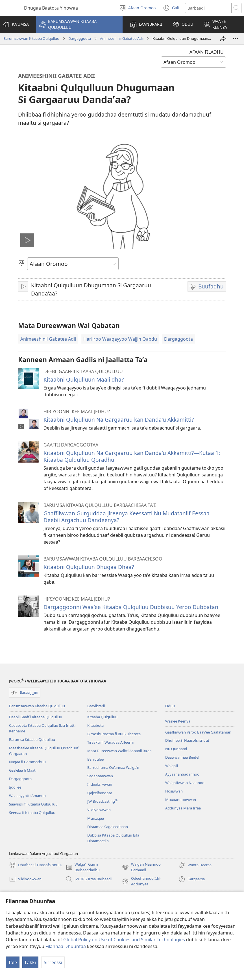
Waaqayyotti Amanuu (27, 795)
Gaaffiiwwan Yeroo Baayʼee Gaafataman (198, 732)
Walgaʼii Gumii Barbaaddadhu (83, 867)
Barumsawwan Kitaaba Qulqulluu (31, 38)
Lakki (30, 962)
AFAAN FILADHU (206, 52)
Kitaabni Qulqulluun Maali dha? (83, 379)
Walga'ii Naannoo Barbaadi (141, 867)
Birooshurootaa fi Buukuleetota (114, 733)
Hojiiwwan (174, 791)
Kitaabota (95, 725)
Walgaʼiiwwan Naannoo (184, 782)
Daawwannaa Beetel (182, 757)
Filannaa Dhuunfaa (65, 946)
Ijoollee (15, 787)
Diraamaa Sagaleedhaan (107, 826)
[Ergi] (223, 38)
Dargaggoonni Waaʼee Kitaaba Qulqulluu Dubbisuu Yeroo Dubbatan (130, 607)
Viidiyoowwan (99, 809)
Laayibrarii (96, 705)
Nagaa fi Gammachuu (27, 761)
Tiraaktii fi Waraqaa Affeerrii (110, 742)
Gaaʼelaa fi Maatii (23, 770)
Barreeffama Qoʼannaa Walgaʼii (113, 767)
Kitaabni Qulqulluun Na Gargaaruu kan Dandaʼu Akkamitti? (118, 419)
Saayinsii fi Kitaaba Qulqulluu (33, 804)
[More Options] (235, 38)
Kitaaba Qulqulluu (102, 716)
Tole (12, 962)
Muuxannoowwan (180, 799)
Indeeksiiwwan (99, 784)
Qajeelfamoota (99, 792)
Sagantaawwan (100, 775)
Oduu (170, 705)
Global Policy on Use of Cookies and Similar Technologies (124, 939)
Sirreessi (53, 962)
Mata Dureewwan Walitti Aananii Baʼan (119, 750)
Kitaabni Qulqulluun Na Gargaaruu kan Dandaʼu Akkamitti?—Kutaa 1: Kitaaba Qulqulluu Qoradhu (131, 456)
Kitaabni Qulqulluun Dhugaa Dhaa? (88, 567)
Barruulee (95, 759)
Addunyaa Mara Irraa (183, 808)
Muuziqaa (95, 818)
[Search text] (208, 8)
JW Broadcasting (102, 801)
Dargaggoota (79, 38)
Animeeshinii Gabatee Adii (121, 38)
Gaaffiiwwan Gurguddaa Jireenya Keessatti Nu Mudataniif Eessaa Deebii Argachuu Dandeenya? (126, 516)
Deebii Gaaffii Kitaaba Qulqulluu (35, 716)
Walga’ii (171, 765)
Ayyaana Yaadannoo (182, 774)
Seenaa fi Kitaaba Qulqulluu (32, 812)
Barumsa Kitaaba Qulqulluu (32, 739)
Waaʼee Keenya (177, 721)
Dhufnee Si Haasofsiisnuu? (187, 740)
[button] (79, 24)
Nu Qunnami (176, 748)
